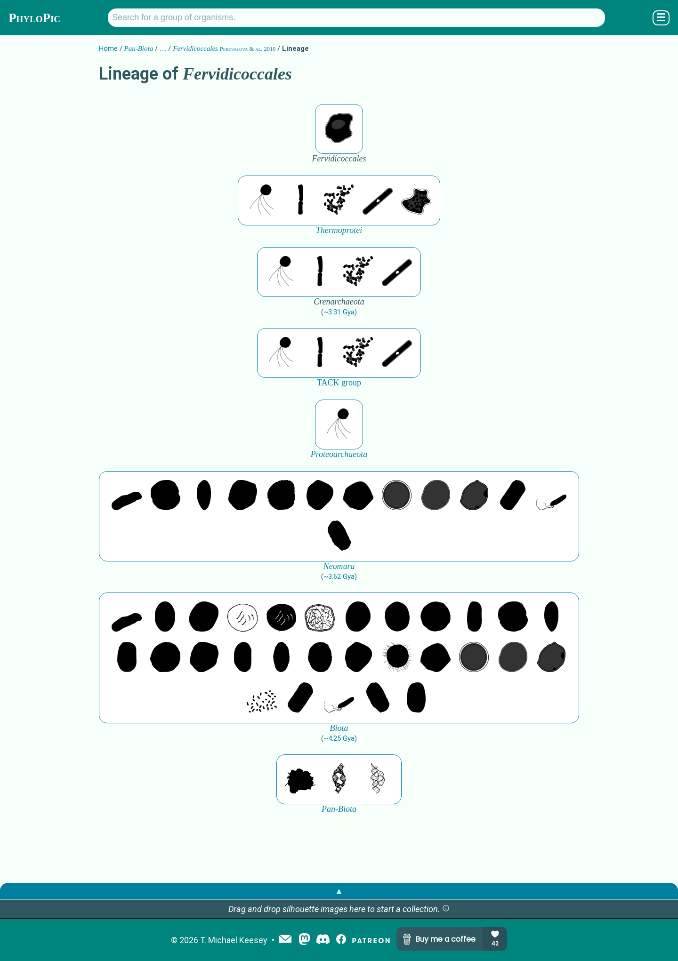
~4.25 (339, 738)
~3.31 (339, 312)
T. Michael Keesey (233, 940)
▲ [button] (339, 891)
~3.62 (339, 576)
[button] (446, 909)
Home (108, 48)
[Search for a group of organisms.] (356, 17)
